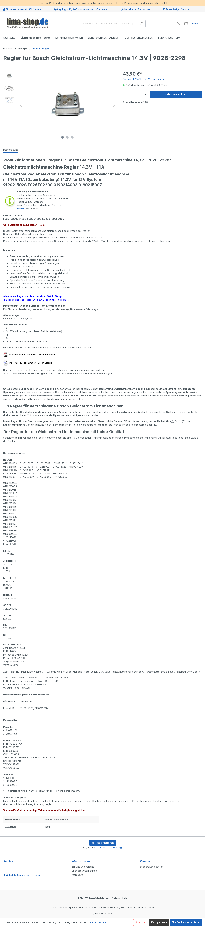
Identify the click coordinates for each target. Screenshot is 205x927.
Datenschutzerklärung (110, 847)
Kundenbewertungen (21, 875)
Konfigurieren (159, 922)
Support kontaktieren (151, 866)
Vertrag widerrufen (102, 842)
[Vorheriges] (21, 105)
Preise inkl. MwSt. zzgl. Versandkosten (144, 79)
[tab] (10, 150)
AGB (80, 898)
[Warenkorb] (192, 23)
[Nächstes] (113, 105)
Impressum (77, 874)
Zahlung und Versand (83, 866)
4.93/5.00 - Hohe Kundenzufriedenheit (88, 9)
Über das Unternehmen (84, 870)
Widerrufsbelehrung (97, 898)
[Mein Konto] (178, 23)
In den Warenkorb (175, 94)
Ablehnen (140, 922)
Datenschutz (119, 898)
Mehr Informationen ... (98, 922)
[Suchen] (142, 23)
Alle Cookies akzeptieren (186, 922)
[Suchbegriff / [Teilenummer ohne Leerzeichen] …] (109, 23)
